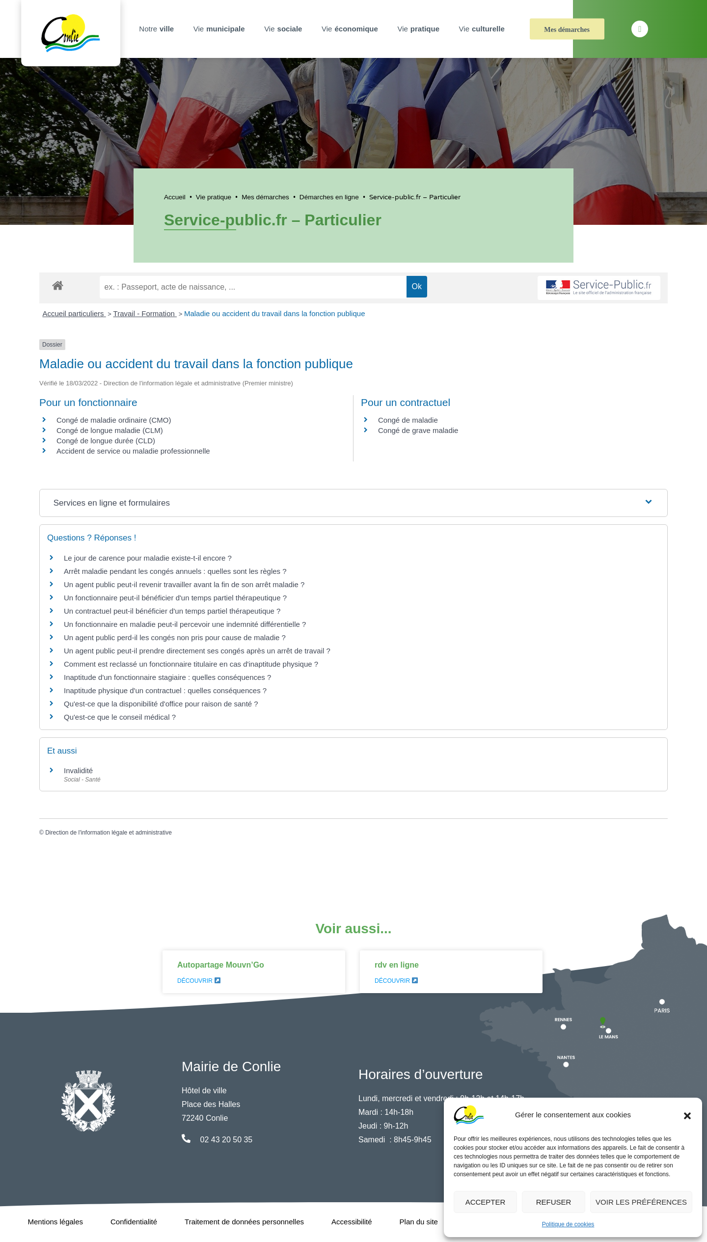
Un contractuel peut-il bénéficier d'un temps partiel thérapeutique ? (172, 611)
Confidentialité (133, 1221)
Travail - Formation (145, 313)
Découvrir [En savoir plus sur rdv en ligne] (396, 980)
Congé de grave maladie (418, 430)
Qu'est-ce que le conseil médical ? (120, 717)
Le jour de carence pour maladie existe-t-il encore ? (148, 558)
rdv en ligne (397, 965)
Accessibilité (351, 1221)
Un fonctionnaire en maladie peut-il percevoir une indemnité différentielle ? (185, 624)
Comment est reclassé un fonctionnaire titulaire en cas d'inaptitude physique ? (191, 664)
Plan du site (419, 1221)
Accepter (485, 1202)
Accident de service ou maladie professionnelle (133, 451)
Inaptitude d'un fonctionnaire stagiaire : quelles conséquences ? (167, 677)
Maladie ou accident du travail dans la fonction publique (274, 313)
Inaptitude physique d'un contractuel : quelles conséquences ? (165, 690)
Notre (157, 29)
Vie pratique (213, 197)
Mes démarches (567, 29)
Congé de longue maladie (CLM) (109, 430)
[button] (687, 1115)
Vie (220, 29)
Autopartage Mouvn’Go (220, 965)
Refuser (553, 1202)
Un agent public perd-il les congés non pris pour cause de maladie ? (175, 637)
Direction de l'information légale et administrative (108, 832)
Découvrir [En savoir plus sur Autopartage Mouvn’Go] (198, 980)
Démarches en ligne (329, 197)
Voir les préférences (641, 1202)
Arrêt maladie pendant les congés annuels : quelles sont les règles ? (175, 571)
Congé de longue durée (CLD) (105, 440)
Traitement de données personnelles (244, 1221)
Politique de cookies (568, 1224)
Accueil (175, 197)
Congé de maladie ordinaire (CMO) (113, 420)
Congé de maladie (408, 420)
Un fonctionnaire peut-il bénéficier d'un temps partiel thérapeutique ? (175, 598)
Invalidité (78, 770)
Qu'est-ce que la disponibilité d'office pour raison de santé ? (161, 704)
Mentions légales (55, 1221)
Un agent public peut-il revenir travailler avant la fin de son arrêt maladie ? (184, 584)
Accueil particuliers (74, 313)
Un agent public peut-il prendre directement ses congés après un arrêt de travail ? (197, 651)
